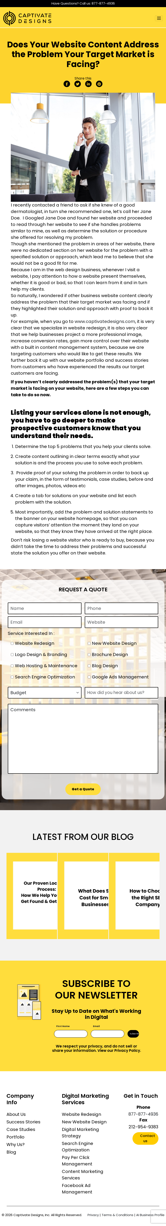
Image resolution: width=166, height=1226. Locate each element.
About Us (16, 1114)
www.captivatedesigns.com (105, 321)
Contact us (147, 1138)
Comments (83, 739)
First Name (63, 1026)
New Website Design (84, 1122)
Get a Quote (83, 789)
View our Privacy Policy (118, 1050)
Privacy (93, 1215)
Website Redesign (81, 1114)
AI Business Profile (150, 1215)
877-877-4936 (103, 3)
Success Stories (23, 1122)
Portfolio (15, 1137)
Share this (83, 78)
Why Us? (15, 1144)
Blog (11, 1152)
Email (96, 1026)
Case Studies (20, 1129)
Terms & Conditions (117, 1215)
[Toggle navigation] (159, 18)
